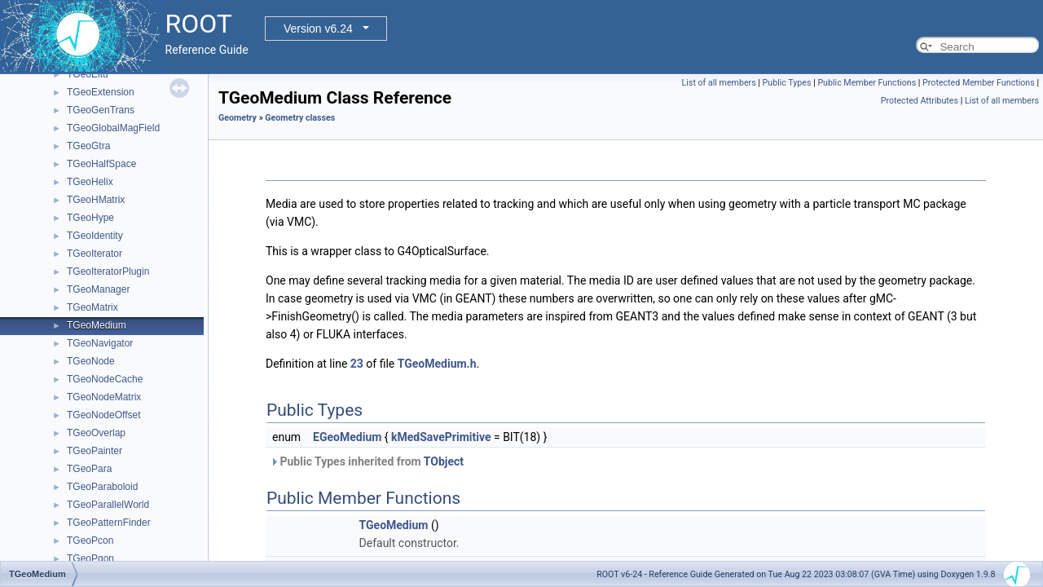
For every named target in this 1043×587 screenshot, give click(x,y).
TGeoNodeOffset (104, 415)
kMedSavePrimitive (441, 437)
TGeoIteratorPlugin (108, 271)
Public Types (787, 82)
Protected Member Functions (978, 82)
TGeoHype (90, 217)
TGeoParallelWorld (108, 504)
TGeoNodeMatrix (104, 397)
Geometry (237, 118)
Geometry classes (300, 118)
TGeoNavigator (100, 343)
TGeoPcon (90, 540)
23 (356, 363)
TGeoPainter (94, 451)
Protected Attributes (919, 100)
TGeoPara (89, 468)
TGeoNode (91, 361)
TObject (444, 461)
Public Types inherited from (367, 461)
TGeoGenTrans (100, 110)
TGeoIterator (94, 253)
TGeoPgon (90, 558)
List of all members (719, 82)
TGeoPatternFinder (109, 522)
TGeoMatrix (92, 307)
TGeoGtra (88, 146)
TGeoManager (98, 289)
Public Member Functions (866, 82)
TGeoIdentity (95, 235)
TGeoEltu (87, 74)
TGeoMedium (96, 325)
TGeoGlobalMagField (113, 128)
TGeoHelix (90, 182)
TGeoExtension (100, 92)
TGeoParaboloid (102, 486)
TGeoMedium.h (437, 363)
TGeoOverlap (96, 433)
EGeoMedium (347, 437)
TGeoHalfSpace (101, 164)
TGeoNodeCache (105, 379)
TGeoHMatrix (96, 199)
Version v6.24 (318, 28)
